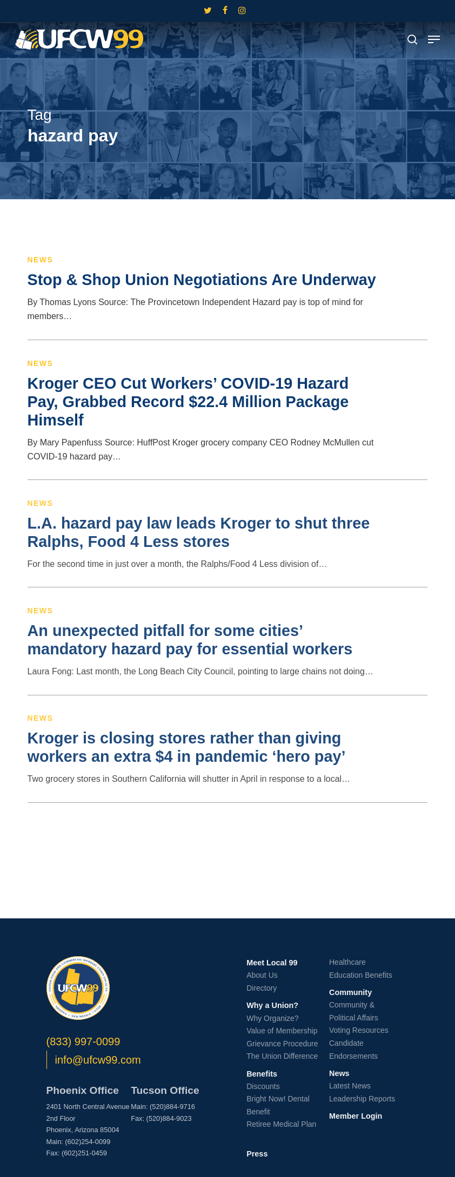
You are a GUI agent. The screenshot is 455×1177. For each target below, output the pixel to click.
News (40, 259)
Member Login (355, 1116)
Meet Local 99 (271, 962)
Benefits (261, 1074)
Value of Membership (281, 1030)
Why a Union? (272, 1005)
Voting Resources (359, 1030)
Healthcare (347, 962)
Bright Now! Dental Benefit (278, 1105)
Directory (261, 988)
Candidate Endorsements (353, 1049)
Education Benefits (360, 975)
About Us (262, 975)
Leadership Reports (362, 1098)
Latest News (350, 1085)
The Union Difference (282, 1056)
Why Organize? (272, 1018)
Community (350, 992)
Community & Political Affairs (353, 1011)
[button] (434, 39)
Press (256, 1153)
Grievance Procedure (282, 1043)
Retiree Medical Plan (281, 1124)
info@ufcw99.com (98, 1060)
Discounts (262, 1086)
